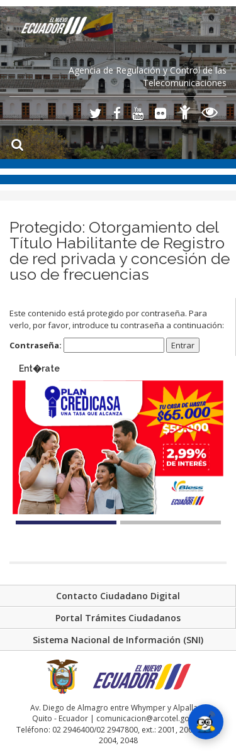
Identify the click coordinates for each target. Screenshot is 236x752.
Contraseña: (86, 345)
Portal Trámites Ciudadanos (118, 618)
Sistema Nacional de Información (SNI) (118, 640)
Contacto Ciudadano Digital (118, 596)
